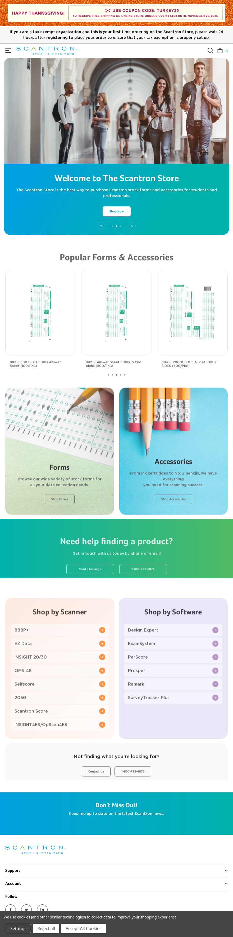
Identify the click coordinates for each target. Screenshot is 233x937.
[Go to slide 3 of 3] (132, 226)
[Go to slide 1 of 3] (102, 226)
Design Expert (173, 646)
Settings (18, 928)
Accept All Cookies (84, 928)
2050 (60, 713)
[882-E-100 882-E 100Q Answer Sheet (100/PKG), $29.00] (40, 328)
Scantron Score (60, 727)
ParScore (173, 673)
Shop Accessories (173, 515)
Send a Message (90, 585)
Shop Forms (59, 515)
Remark (173, 700)
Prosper (173, 686)
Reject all (46, 928)
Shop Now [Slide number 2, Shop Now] (116, 211)
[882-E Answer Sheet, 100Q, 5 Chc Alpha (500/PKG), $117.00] (116, 328)
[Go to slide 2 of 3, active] (116, 226)
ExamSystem (173, 659)
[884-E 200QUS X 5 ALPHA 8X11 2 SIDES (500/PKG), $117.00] (192, 328)
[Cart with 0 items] (222, 50)
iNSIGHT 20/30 (60, 673)
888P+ (60, 646)
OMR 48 (60, 686)
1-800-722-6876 (143, 585)
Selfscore (60, 700)
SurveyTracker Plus (173, 713)
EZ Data (60, 659)
